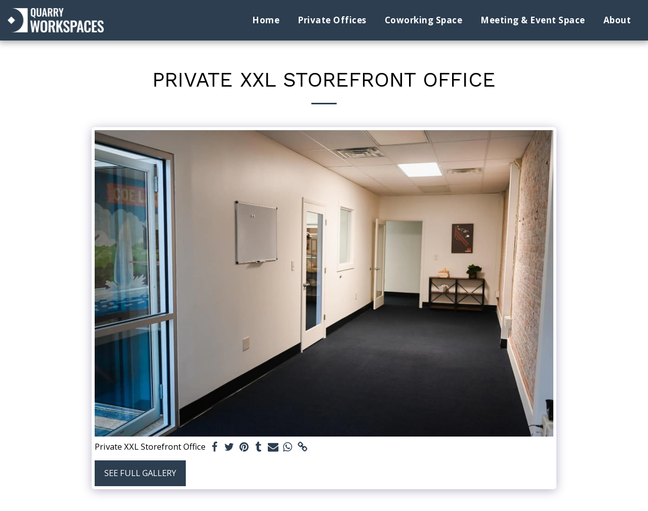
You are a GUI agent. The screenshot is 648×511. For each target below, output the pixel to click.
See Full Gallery (140, 473)
